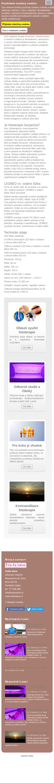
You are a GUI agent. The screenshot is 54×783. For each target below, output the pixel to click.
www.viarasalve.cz (14, 596)
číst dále (27, 347)
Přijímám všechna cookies (16, 24)
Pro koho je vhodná (27, 445)
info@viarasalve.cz (14, 592)
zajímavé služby (27, 755)
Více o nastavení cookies (14, 30)
